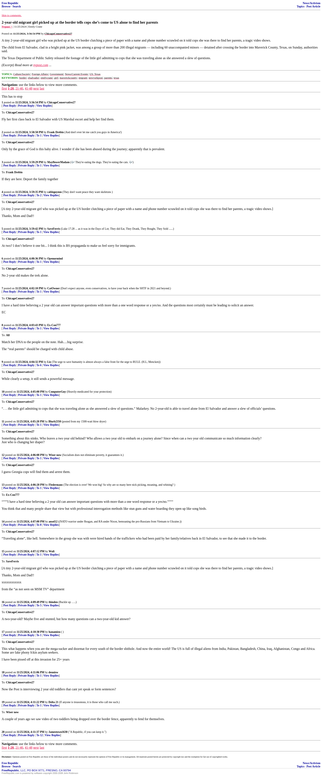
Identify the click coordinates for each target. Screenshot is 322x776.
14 (3, 521)
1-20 (11, 88)
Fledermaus (56, 484)
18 (3, 672)
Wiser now (55, 455)
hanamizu (54, 631)
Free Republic (10, 3)
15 (3, 551)
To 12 (39, 735)
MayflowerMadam (58, 162)
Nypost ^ (7, 26)
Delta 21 (53, 702)
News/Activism (311, 3)
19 (3, 702)
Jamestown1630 (57, 731)
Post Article (313, 6)
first (4, 88)
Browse (6, 6)
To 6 (38, 365)
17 (3, 631)
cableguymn (54, 192)
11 (3, 421)
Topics (300, 6)
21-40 (19, 88)
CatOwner (53, 288)
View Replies (44, 105)
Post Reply (9, 105)
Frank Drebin (55, 132)
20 (3, 731)
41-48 (28, 88)
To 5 (38, 605)
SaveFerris (53, 228)
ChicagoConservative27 (61, 102)
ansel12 (53, 521)
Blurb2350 (54, 421)
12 (3, 455)
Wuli (51, 551)
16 (3, 602)
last (42, 88)
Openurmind (55, 258)
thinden (53, 602)
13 (3, 484)
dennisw (53, 672)
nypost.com (40, 65)
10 (3, 391)
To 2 (38, 195)
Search (17, 6)
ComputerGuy (57, 391)
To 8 (38, 524)
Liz (49, 361)
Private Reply (26, 105)
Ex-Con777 (54, 325)
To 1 (38, 135)
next (36, 88)
